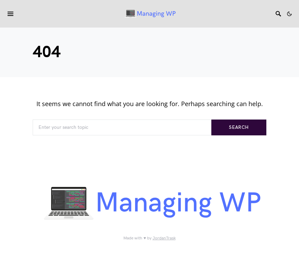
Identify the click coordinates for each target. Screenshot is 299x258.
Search (238, 127)
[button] (289, 14)
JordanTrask (164, 238)
